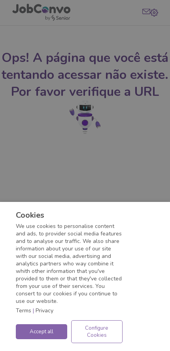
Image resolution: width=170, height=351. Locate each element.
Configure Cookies (96, 332)
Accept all (41, 331)
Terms (23, 310)
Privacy (44, 310)
